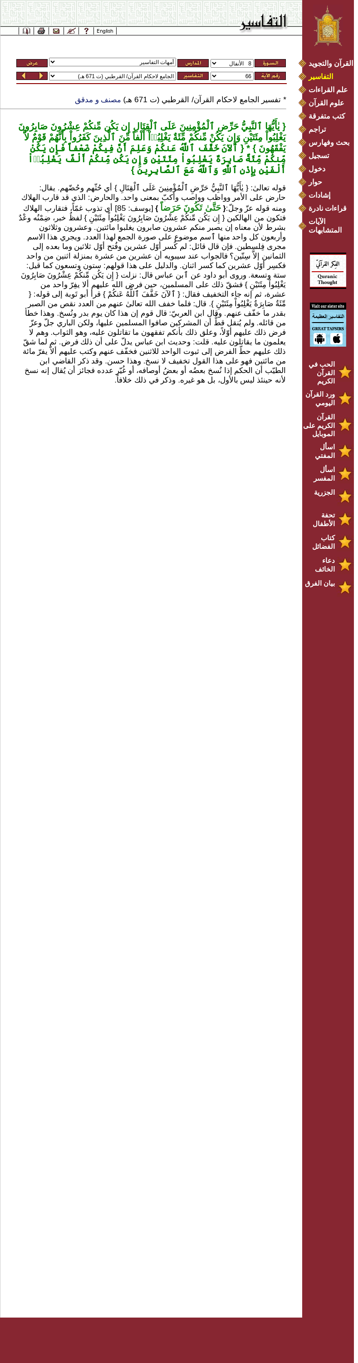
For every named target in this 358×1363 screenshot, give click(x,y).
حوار (315, 182)
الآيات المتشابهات (325, 226)
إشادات (319, 195)
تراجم (317, 129)
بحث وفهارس (331, 142)
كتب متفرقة (327, 116)
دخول (317, 169)
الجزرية (324, 492)
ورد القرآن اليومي (320, 398)
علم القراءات (328, 90)
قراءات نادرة (328, 208)
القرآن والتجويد (331, 63)
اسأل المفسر (324, 474)
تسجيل (319, 155)
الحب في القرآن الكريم (322, 372)
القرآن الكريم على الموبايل (319, 425)
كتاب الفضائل (323, 542)
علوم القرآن (326, 103)
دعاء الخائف (325, 565)
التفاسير (321, 76)
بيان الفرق (320, 583)
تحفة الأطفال (324, 519)
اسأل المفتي (325, 451)
